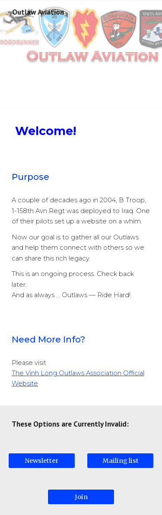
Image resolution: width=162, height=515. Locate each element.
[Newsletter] (42, 460)
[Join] (81, 497)
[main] (81, 131)
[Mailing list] (120, 460)
